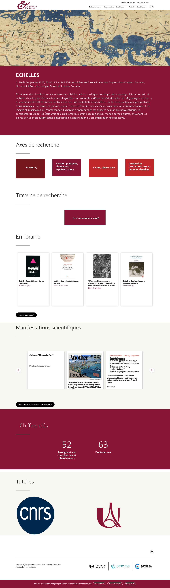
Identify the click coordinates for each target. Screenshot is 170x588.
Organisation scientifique (114, 7)
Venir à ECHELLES (143, 2)
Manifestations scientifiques (40, 366)
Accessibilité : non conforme (26, 567)
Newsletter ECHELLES (128, 2)
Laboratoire (94, 7)
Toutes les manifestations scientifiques (34, 404)
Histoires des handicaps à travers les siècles (134, 282)
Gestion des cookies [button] (54, 564)
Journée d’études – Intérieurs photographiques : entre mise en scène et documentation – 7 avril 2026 (122, 379)
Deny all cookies (115, 583)
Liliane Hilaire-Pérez (61, 286)
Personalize (130, 583)
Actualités (111, 386)
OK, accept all (99, 583)
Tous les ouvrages (25, 315)
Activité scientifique (137, 7)
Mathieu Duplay (24, 286)
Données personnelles (37, 564)
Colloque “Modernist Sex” (41, 355)
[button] (18, 370)
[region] (85, 370)
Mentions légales (22, 564)
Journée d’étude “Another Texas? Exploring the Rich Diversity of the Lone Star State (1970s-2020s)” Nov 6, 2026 (84, 385)
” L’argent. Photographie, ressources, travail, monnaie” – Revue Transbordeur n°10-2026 (101, 283)
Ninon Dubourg (128, 286)
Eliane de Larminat (94, 288)
